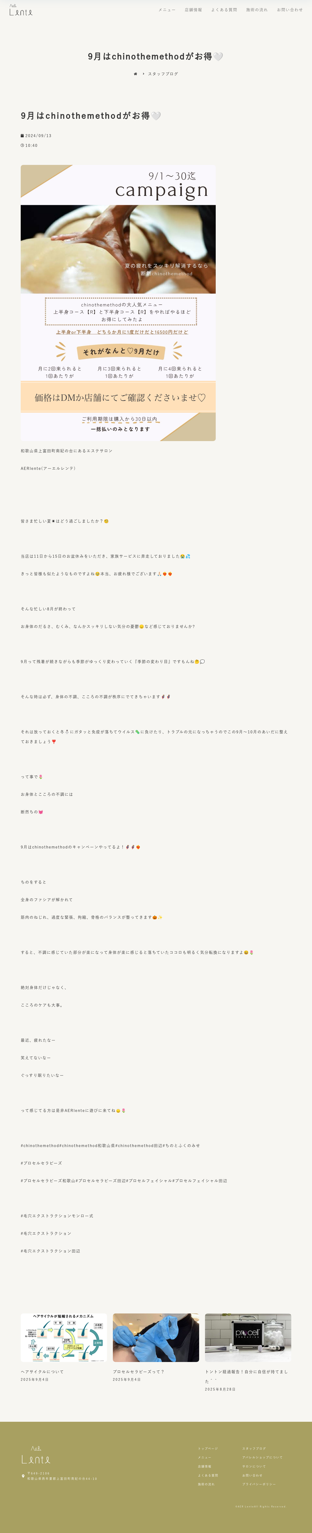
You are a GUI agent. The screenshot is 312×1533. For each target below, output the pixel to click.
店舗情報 (193, 10)
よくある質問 (224, 10)
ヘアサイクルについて (42, 1372)
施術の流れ (257, 10)
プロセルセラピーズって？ (139, 1372)
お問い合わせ (290, 10)
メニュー (167, 10)
